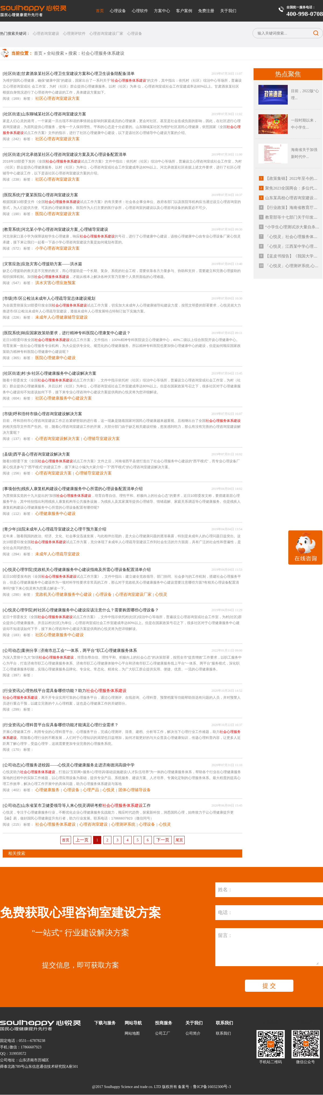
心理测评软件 (74, 34)
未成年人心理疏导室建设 (57, 554)
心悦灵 (161, 594)
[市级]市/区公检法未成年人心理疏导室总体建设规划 (49, 298)
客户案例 (184, 11)
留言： (225, 935)
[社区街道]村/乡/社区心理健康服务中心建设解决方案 (49, 373)
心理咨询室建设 (46, 34)
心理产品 (91, 790)
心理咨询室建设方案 (53, 473)
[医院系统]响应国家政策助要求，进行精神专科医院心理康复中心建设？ (67, 333)
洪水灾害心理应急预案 (55, 283)
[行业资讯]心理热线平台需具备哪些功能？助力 (65, 690)
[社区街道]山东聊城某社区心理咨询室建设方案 (44, 114)
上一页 (82, 840)
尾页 (179, 840)
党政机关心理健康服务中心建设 (63, 594)
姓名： (225, 889)
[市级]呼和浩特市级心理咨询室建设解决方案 (42, 414)
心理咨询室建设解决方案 (57, 438)
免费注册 (206, 11)
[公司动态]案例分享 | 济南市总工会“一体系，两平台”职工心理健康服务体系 (70, 650)
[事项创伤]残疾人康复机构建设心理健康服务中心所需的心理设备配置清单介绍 (73, 489)
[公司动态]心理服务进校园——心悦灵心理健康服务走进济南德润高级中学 (69, 765)
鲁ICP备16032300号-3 (212, 1086)
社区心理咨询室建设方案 (57, 98)
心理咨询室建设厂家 (106, 34)
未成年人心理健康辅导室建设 (61, 317)
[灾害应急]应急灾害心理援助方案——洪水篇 (42, 264)
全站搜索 (55, 53)
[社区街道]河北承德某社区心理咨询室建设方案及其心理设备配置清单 (65, 154)
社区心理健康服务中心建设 (59, 635)
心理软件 (140, 11)
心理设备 (118, 11)
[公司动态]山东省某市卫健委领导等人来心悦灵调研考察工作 (77, 805)
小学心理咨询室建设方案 (57, 248)
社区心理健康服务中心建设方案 (63, 398)
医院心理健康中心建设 (55, 358)
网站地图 (132, 1033)
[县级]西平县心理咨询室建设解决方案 (36, 454)
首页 (100, 11)
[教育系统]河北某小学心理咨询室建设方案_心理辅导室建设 (55, 229)
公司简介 (193, 1033)
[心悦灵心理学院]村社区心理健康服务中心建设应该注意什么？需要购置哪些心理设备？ (81, 610)
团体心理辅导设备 (134, 790)
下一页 (162, 840)
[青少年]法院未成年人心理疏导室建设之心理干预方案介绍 (54, 529)
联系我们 (223, 1033)
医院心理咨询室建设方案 (57, 214)
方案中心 (162, 11)
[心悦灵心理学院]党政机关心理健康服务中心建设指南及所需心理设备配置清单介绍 (77, 569)
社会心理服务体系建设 (55, 824)
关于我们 (228, 11)
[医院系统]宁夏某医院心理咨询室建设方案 (40, 195)
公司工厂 (162, 1033)
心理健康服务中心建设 (55, 513)
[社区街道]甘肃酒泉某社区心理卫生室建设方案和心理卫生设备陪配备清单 (69, 73)
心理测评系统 (123, 824)
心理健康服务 (47, 790)
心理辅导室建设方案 (101, 438)
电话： (225, 912)
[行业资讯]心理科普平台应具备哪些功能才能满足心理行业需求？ (60, 725)
